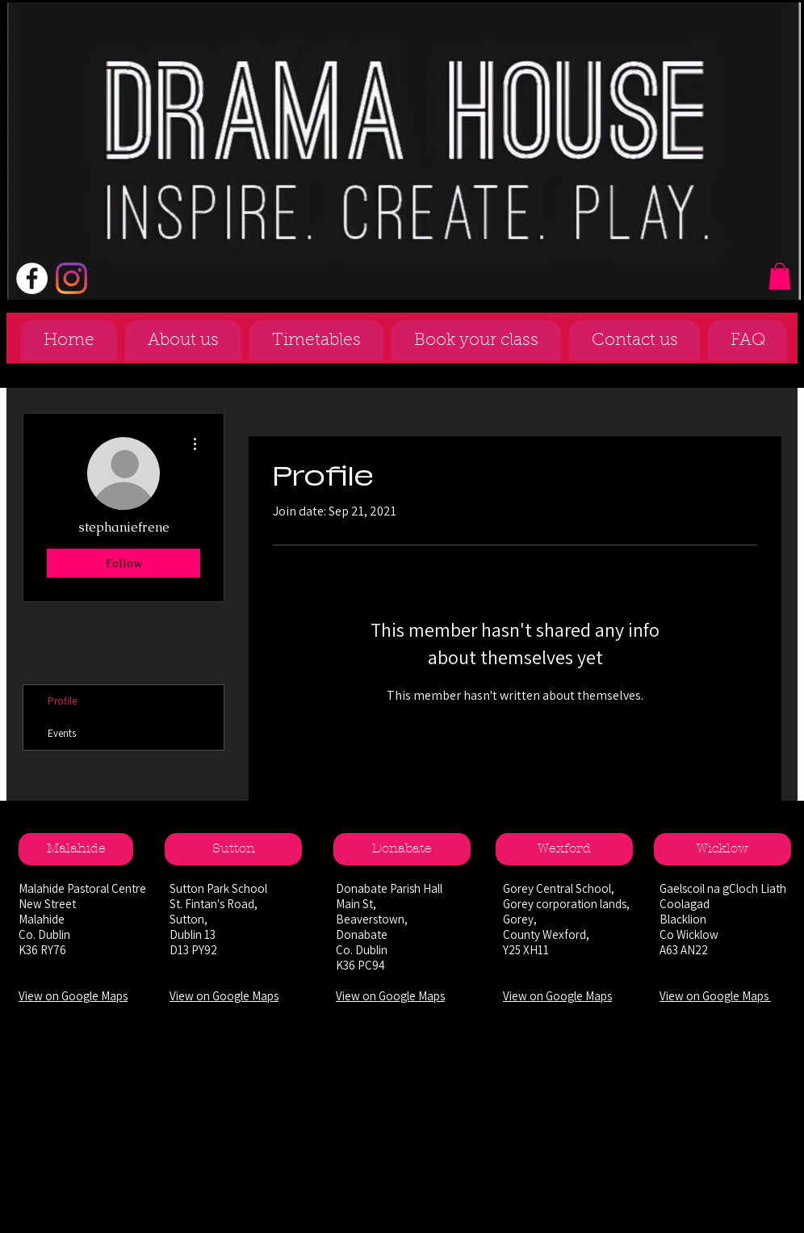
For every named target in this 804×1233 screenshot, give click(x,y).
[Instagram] (71, 278)
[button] (779, 276)
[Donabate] (402, 849)
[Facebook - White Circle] (32, 278)
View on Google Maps (73, 996)
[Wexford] (564, 849)
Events (62, 733)
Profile (62, 701)
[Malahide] (76, 849)
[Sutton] (233, 849)
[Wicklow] (722, 849)
